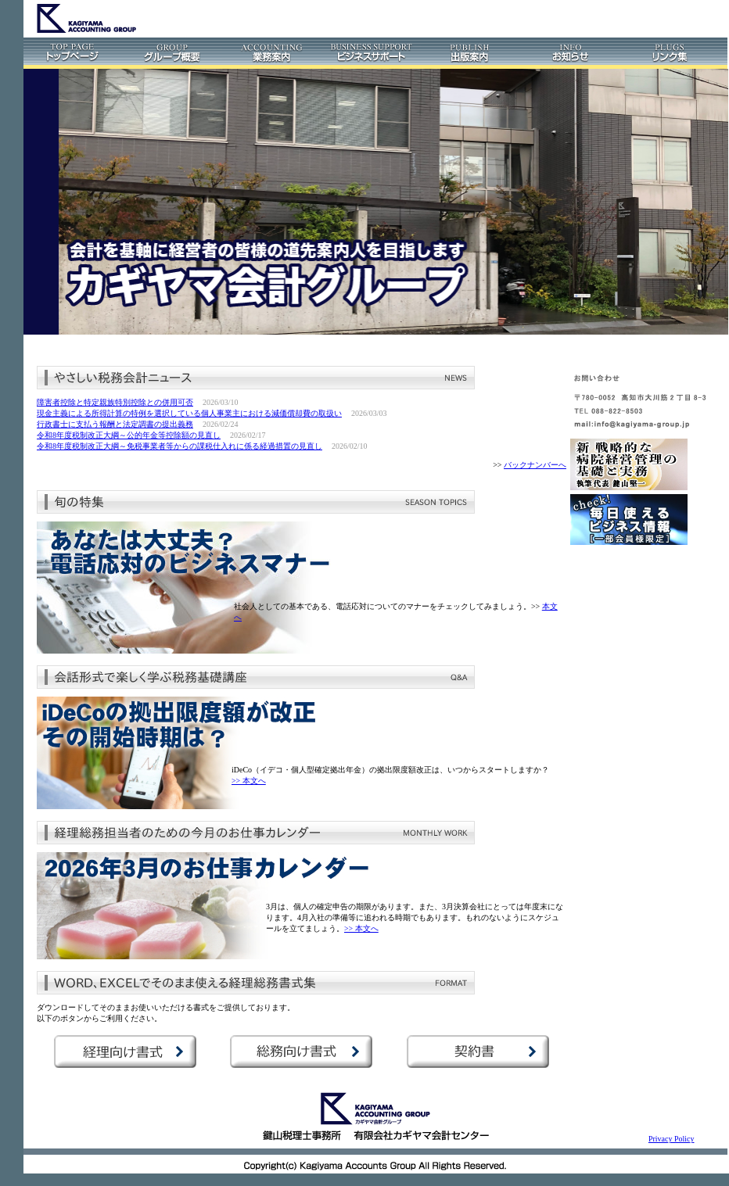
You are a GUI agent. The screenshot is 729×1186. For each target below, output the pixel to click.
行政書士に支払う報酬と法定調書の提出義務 (115, 424)
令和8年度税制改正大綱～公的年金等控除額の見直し (129, 435)
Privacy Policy (671, 1138)
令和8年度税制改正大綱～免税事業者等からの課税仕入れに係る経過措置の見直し (179, 446)
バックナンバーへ (535, 464)
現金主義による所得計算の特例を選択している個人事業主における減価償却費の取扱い (189, 413)
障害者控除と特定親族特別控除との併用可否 (115, 402)
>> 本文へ (249, 780)
